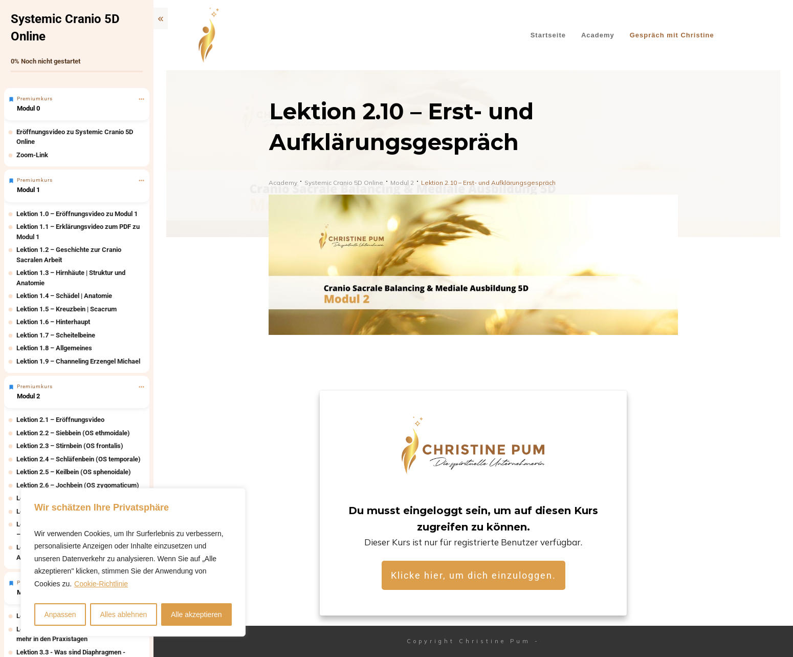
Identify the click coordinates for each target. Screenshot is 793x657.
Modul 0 (28, 108)
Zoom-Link (32, 155)
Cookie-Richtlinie (101, 584)
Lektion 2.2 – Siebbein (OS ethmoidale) (73, 433)
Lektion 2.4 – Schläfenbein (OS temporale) (78, 459)
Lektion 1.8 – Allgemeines (54, 348)
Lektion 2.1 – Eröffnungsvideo (60, 419)
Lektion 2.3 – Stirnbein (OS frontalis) (69, 446)
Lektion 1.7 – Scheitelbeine (55, 335)
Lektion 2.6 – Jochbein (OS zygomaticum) (77, 485)
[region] (133, 562)
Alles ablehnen (123, 614)
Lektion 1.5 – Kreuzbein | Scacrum (66, 309)
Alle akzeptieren (196, 614)
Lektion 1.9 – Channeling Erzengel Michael (78, 361)
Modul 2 (28, 396)
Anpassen (60, 614)
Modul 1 (28, 190)
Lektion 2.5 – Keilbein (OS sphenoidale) (73, 472)
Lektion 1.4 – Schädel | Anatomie (64, 296)
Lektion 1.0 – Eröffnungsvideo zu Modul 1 (77, 214)
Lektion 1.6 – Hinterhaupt (53, 322)
